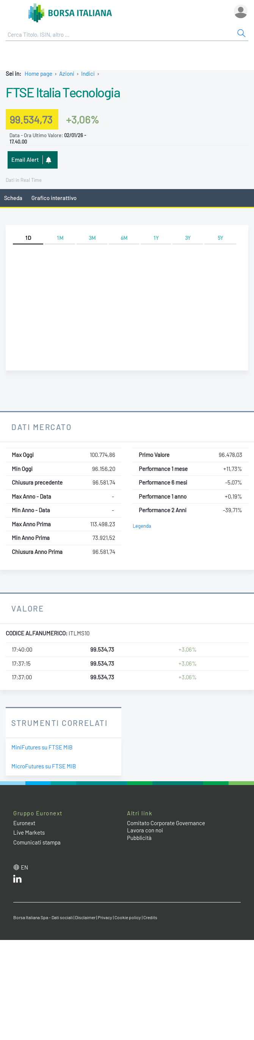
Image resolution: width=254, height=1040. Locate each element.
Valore (27, 608)
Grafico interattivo (54, 197)
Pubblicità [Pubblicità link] (139, 837)
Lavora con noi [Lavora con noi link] (145, 830)
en (24, 867)
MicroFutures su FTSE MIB (43, 766)
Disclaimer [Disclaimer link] (85, 917)
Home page (38, 73)
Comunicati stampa (37, 842)
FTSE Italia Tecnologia (63, 92)
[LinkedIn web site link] (17, 880)
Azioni (66, 73)
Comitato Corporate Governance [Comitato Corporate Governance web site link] (166, 822)
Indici (88, 73)
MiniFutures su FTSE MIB (41, 747)
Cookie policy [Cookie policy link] (127, 917)
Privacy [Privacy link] (105, 917)
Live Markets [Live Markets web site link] (29, 832)
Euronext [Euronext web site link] (24, 822)
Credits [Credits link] (150, 917)
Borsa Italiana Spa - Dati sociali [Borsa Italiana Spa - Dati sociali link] (43, 917)
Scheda (13, 197)
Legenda (142, 526)
